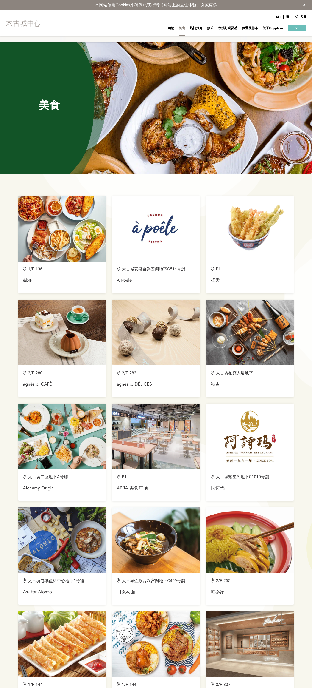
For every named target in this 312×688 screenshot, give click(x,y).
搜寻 (300, 16)
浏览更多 (209, 5)
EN (278, 16)
